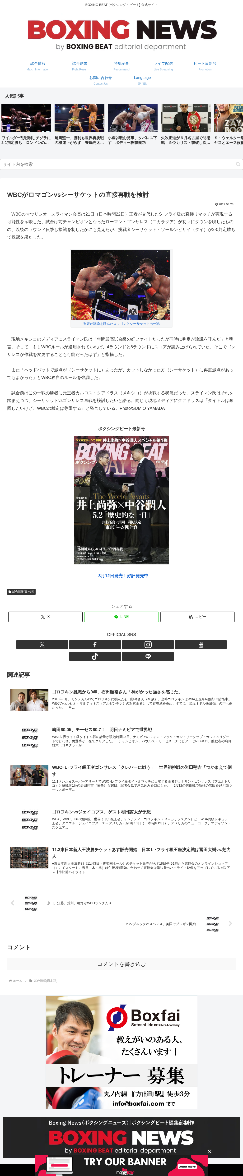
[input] (121, 164)
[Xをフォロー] (94, 644)
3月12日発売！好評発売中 (123, 575)
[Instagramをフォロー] (116, 644)
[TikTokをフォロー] (138, 644)
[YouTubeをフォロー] (127, 644)
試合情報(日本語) (21, 591)
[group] (26, 126)
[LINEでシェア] (121, 617)
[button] (234, 126)
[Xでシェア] (45, 617)
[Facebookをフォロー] (105, 644)
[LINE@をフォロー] (149, 644)
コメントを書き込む (121, 957)
